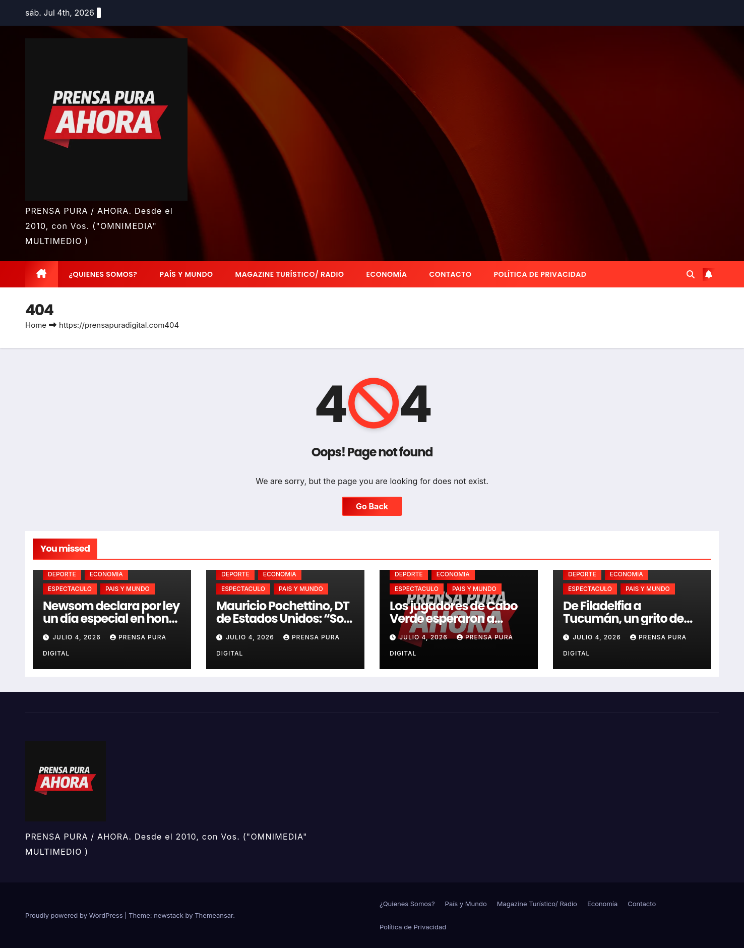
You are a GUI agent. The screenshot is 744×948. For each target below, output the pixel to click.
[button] (691, 274)
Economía (386, 274)
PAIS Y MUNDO (127, 588)
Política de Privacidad (539, 274)
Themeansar (214, 915)
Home (35, 325)
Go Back (372, 506)
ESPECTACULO (70, 588)
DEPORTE (62, 574)
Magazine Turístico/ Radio (289, 274)
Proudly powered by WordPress (75, 915)
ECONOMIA (106, 574)
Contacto (450, 274)
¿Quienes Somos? (103, 274)
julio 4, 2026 (77, 637)
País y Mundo (186, 274)
